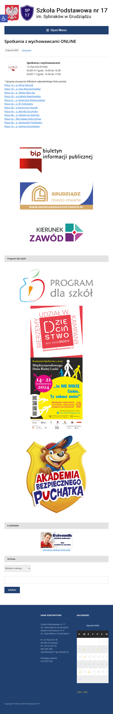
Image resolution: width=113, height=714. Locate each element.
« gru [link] (79, 691)
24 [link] (80, 671)
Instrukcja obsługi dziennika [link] (56, 549)
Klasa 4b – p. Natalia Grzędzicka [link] (22, 115)
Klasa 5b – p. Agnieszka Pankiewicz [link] (23, 122)
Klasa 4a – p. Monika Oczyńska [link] (21, 111)
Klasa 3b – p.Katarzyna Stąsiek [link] (21, 107)
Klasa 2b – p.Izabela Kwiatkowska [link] (22, 96)
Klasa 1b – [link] (10, 89)
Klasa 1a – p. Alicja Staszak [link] (18, 85)
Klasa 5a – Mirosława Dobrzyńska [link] (22, 118)
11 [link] (84, 656)
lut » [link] (86, 691)
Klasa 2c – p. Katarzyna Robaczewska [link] (24, 100)
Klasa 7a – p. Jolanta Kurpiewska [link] (22, 126)
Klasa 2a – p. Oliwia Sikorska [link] (19, 92)
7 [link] (97, 649)
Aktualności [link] (26, 50)
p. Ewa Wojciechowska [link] (28, 89)
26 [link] (89, 671)
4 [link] (83, 649)
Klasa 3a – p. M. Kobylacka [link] (18, 103)
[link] (4, 18)
